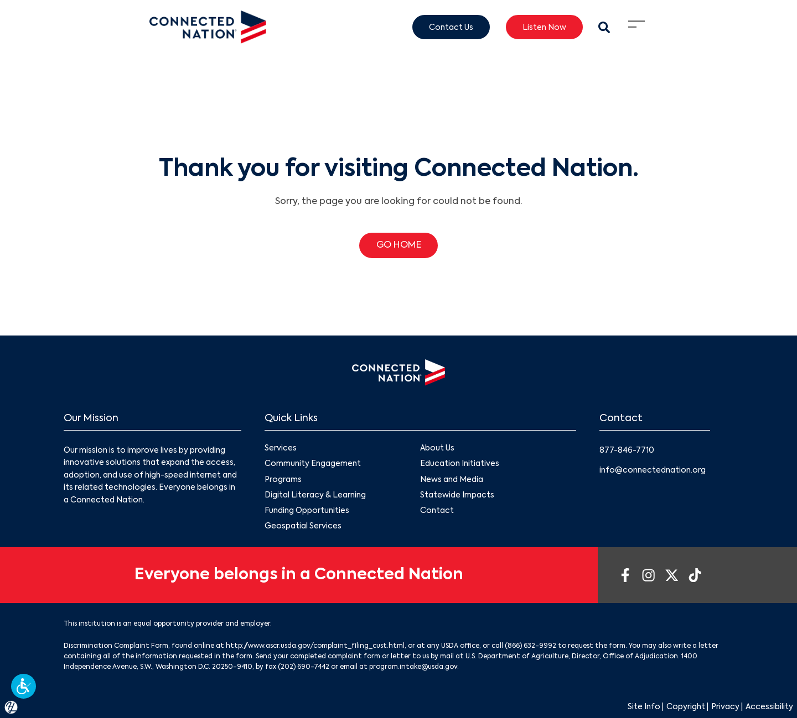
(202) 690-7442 (303, 667)
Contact (437, 511)
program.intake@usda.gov (413, 667)
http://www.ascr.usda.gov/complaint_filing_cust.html (315, 646)
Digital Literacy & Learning (315, 495)
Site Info (644, 707)
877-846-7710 (626, 450)
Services (281, 449)
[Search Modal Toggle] (604, 27)
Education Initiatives (459, 464)
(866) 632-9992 (530, 646)
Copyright (685, 707)
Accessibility (769, 707)
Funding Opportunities (307, 511)
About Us (437, 449)
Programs (283, 480)
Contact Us (451, 27)
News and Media (451, 480)
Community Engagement (313, 464)
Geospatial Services (303, 526)
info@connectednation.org (652, 470)
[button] (23, 686)
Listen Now (544, 27)
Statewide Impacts (457, 495)
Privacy (725, 707)
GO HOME (398, 245)
